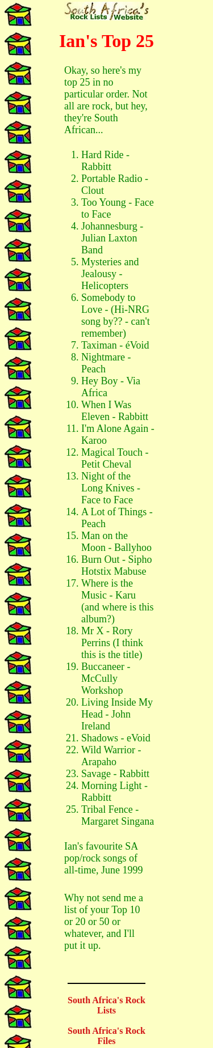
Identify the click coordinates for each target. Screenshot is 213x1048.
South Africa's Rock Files (106, 1036)
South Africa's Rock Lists (106, 1005)
